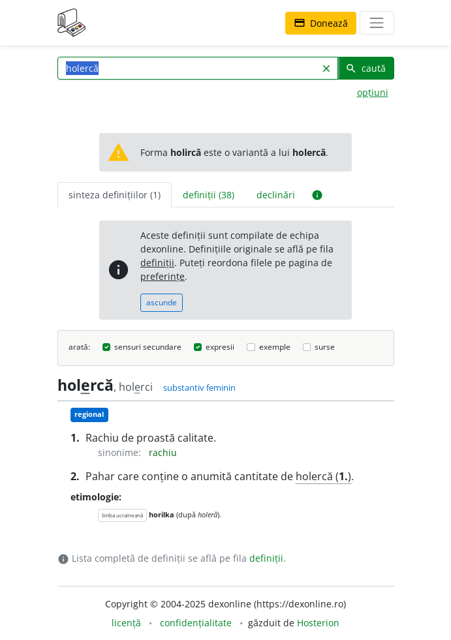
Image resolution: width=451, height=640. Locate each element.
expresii (220, 346)
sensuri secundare (147, 346)
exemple (274, 346)
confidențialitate (196, 623)
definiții (157, 262)
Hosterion (318, 623)
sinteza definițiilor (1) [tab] (115, 195)
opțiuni (372, 92)
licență (126, 623)
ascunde (161, 302)
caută (365, 68)
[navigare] (377, 23)
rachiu (163, 452)
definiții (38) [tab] (208, 195)
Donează (321, 23)
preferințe (162, 276)
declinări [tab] (276, 195)
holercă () (323, 476)
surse (325, 346)
